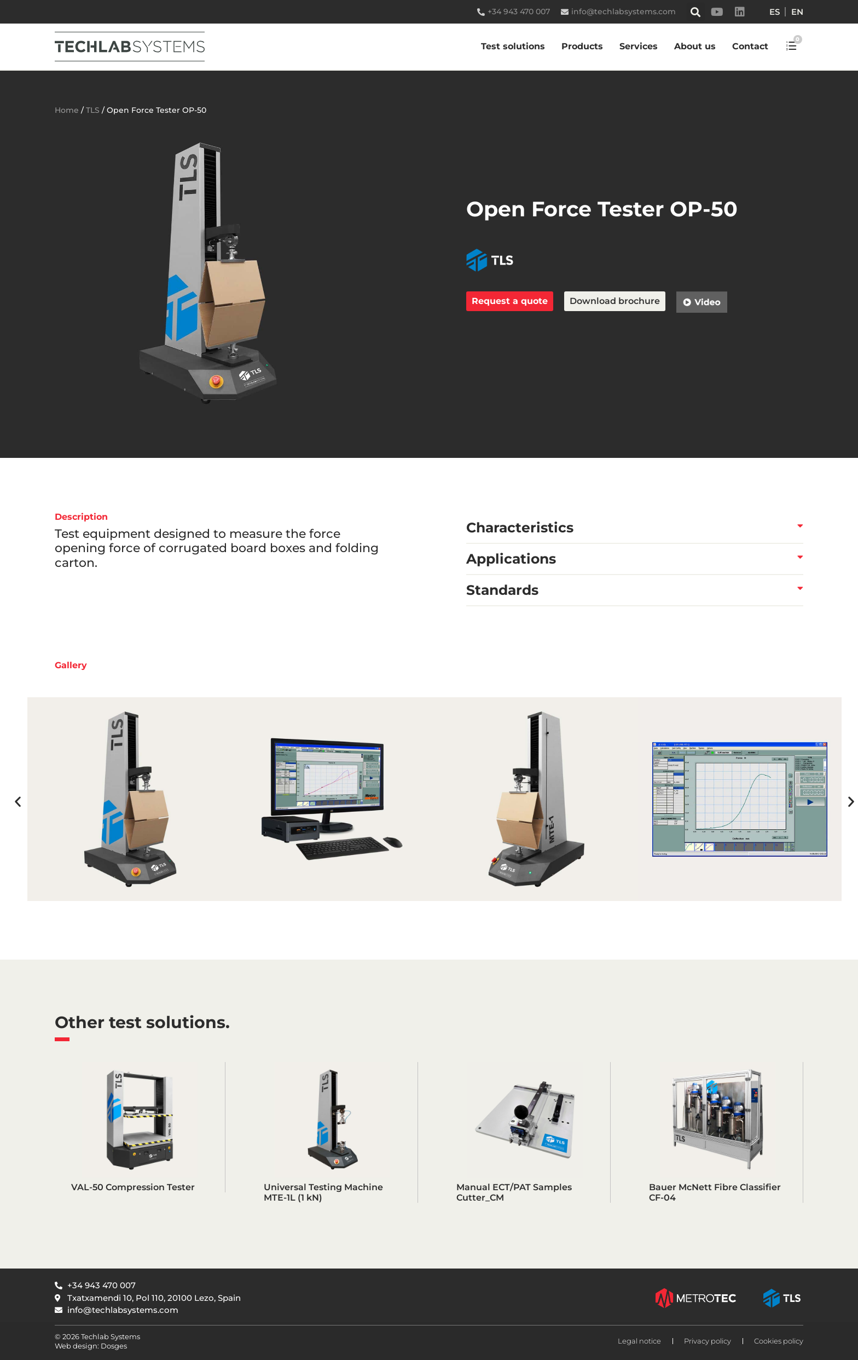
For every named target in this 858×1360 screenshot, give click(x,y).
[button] (696, 12)
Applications (511, 558)
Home (67, 110)
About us (695, 46)
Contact (750, 46)
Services (638, 46)
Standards (502, 590)
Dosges (113, 1345)
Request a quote (510, 301)
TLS (93, 110)
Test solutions (513, 46)
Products (582, 46)
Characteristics (519, 527)
